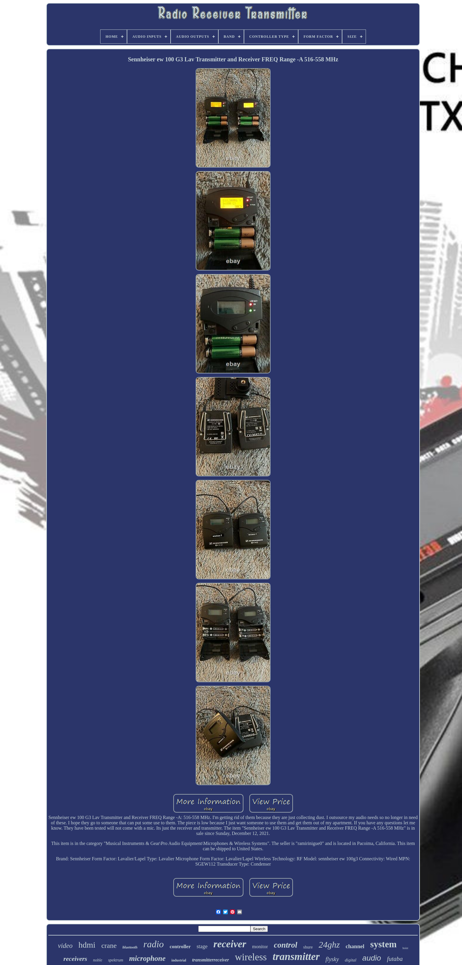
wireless (251, 957)
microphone (147, 958)
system (383, 944)
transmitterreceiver (210, 959)
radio (153, 944)
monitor (260, 946)
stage (202, 946)
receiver (229, 943)
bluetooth (130, 947)
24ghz (329, 944)
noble (97, 960)
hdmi (86, 944)
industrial (178, 960)
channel (355, 946)
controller (180, 946)
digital (350, 960)
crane (109, 945)
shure (308, 947)
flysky (332, 959)
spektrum (115, 960)
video (65, 945)
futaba (395, 958)
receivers (75, 958)
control (285, 945)
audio (371, 957)
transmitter (296, 956)
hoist (405, 948)
